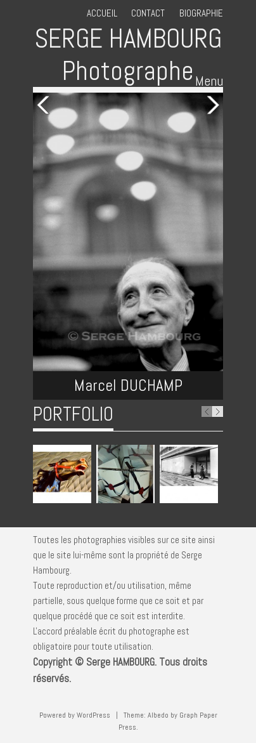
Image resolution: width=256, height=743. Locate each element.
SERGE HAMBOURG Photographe (128, 54)
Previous (45, 105)
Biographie (201, 13)
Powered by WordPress (74, 715)
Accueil (102, 13)
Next (210, 105)
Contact (148, 13)
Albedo (158, 715)
